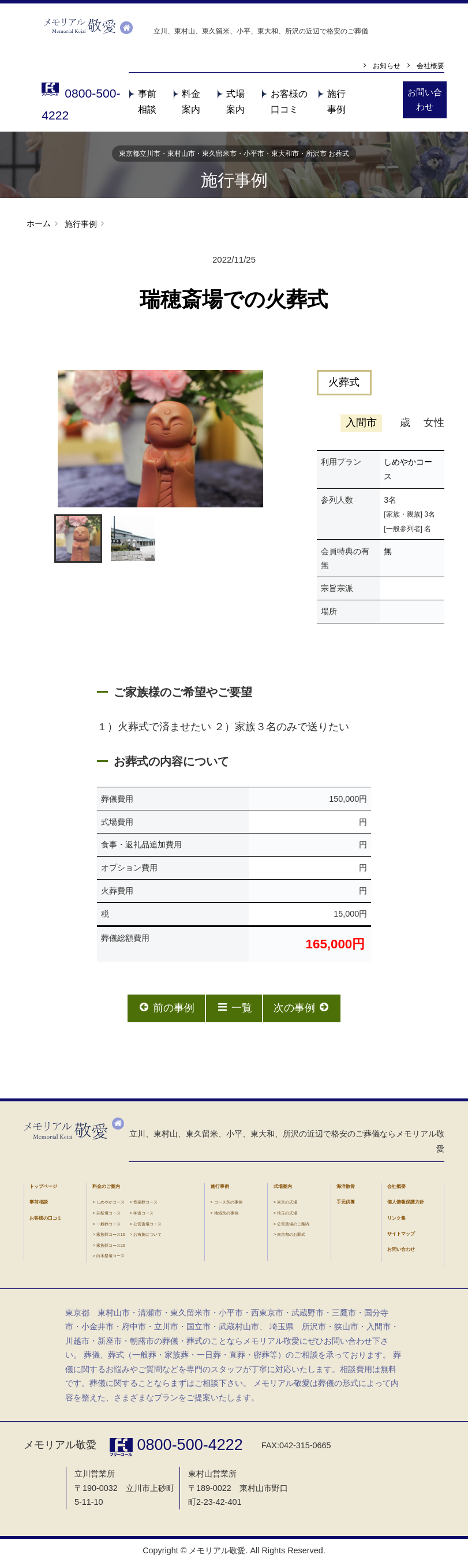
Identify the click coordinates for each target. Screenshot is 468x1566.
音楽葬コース (145, 1205)
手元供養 (345, 1205)
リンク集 (396, 1221)
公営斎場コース (147, 1226)
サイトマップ (401, 1236)
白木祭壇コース (110, 1258)
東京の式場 (287, 1205)
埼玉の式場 (287, 1216)
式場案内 (283, 1189)
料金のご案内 (106, 1189)
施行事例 (79, 226)
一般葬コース (108, 1226)
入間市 (360, 425)
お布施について (147, 1237)
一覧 (234, 1010)
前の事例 (165, 1010)
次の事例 (303, 1010)
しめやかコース (110, 1205)
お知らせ (382, 67)
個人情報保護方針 (405, 1205)
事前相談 (38, 1205)
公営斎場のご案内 (293, 1226)
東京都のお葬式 (291, 1237)
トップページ (43, 1189)
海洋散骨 (345, 1189)
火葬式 (344, 385)
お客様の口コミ (45, 1221)
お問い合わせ (401, 1252)
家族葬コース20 (110, 1248)
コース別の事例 (228, 1205)
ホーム (39, 226)
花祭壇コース (108, 1216)
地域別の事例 (226, 1216)
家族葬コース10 (110, 1237)
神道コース (143, 1216)
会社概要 (429, 67)
